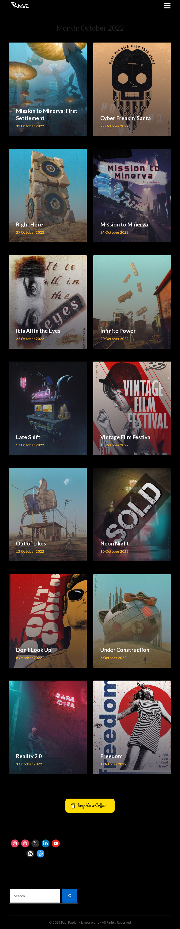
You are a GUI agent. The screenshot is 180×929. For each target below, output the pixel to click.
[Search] (69, 896)
